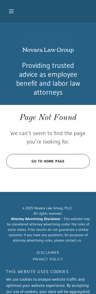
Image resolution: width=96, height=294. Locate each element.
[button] (11, 11)
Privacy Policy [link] (48, 259)
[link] (48, 45)
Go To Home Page (35, 161)
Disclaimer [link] (48, 252)
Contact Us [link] (48, 266)
